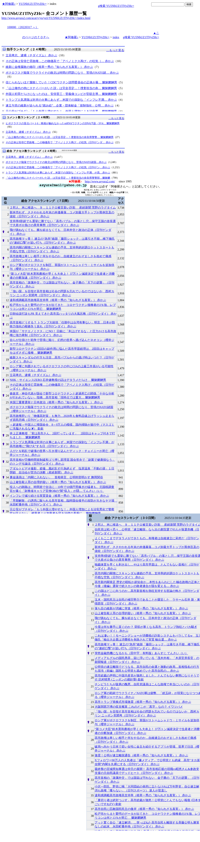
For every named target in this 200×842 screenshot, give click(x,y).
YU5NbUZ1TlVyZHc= (32, 3)
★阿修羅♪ (8, 3)
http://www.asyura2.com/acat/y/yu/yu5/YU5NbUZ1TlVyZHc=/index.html (45, 18)
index (116, 37)
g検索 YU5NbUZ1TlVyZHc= (116, 5)
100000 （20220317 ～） (22, 27)
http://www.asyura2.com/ (100, 181)
